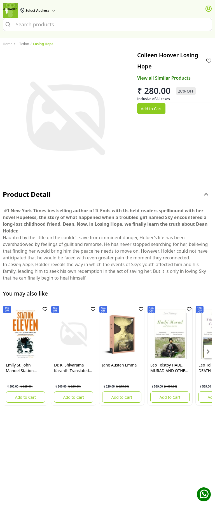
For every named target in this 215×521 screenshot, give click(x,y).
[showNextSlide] (208, 351)
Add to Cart (151, 108)
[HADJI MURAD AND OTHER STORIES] (170, 334)
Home (7, 44)
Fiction (21, 44)
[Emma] (121, 334)
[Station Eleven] (25, 334)
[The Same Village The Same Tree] (73, 334)
